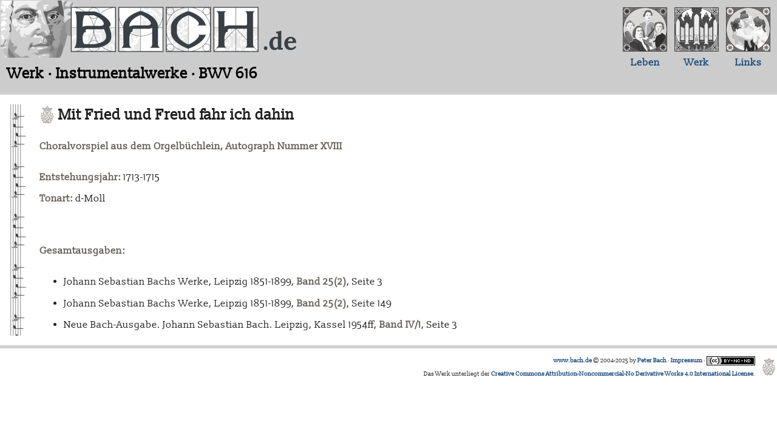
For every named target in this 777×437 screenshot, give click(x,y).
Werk (696, 62)
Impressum (686, 360)
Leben (645, 62)
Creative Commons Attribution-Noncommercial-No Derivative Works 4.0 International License (622, 374)
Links (748, 62)
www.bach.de (573, 360)
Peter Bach (652, 360)
